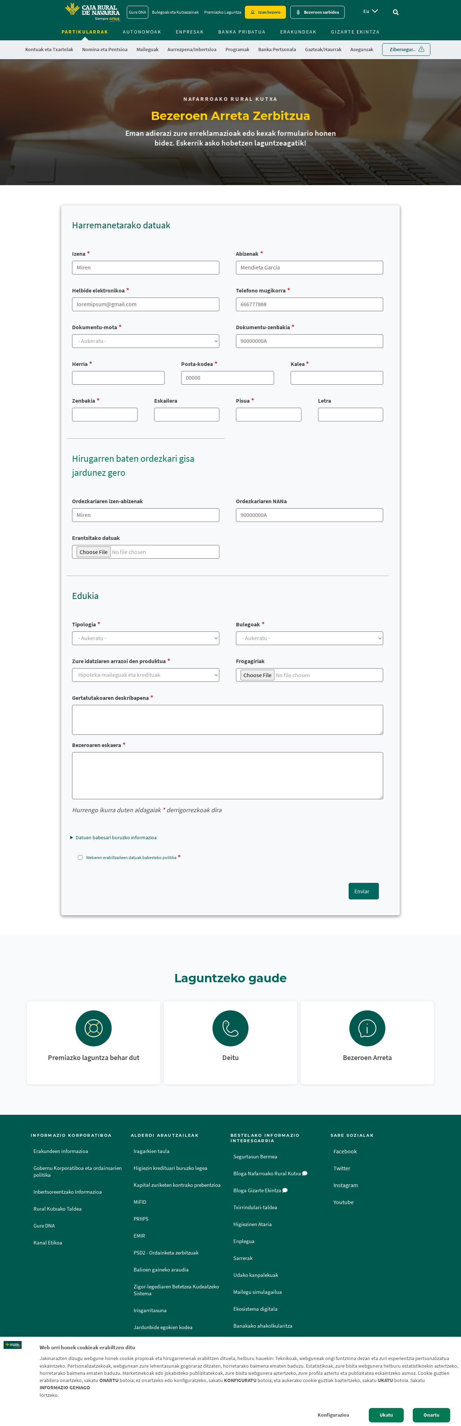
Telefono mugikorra (261, 290)
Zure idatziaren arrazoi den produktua (119, 661)
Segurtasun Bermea (255, 1156)
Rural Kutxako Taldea (57, 1209)
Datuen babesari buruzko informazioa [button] (116, 837)
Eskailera (165, 400)
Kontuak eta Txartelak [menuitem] (49, 49)
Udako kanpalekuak (255, 1275)
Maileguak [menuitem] (147, 49)
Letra (324, 400)
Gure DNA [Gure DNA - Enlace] (137, 12)
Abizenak (247, 253)
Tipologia (84, 624)
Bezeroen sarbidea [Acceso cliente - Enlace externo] (321, 12)
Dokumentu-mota (94, 327)
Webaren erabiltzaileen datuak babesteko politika (131, 857)
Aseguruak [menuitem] (361, 49)
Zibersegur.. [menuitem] (403, 49)
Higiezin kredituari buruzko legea (170, 1168)
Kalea (298, 363)
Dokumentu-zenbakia (263, 327)
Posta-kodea (197, 363)
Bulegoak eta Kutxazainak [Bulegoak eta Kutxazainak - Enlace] (175, 12)
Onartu (431, 1415)
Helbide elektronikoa (98, 290)
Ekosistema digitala (255, 1309)
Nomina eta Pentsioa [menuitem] (104, 49)
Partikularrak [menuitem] (85, 31)
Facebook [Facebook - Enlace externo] (345, 1151)
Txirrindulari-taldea (255, 1207)
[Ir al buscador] (396, 12)
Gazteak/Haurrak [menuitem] (323, 49)
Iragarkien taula (152, 1151)
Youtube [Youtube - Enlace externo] (344, 1202)
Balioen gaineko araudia (161, 1269)
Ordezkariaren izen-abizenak (107, 501)
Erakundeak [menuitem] (298, 31)
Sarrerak (242, 1258)
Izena (78, 253)
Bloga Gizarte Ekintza (260, 1190)
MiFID (140, 1202)
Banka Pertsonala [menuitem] (277, 49)
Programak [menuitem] (237, 49)
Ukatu (386, 1415)
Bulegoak (248, 624)
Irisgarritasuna (150, 1310)
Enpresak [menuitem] (190, 31)
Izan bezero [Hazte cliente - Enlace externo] (269, 12)
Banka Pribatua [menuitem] (242, 31)
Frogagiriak (250, 661)
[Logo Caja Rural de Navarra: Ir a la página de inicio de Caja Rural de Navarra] (92, 12)
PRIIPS (141, 1219)
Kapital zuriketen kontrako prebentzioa (177, 1185)
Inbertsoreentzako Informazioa (67, 1192)
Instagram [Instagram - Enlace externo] (346, 1185)
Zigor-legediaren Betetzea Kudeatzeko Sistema (176, 1290)
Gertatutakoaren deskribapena (110, 697)
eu (366, 11)
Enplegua (244, 1241)
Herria (80, 363)
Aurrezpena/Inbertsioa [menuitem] (191, 49)
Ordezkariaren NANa (261, 501)
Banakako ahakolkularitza (262, 1326)
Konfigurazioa (333, 1415)
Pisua (243, 400)
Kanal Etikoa (47, 1242)
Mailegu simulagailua (257, 1292)
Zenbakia (83, 400)
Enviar (362, 891)
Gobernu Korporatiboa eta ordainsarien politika (77, 1171)
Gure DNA (44, 1225)
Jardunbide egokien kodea (163, 1327)
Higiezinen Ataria (252, 1224)
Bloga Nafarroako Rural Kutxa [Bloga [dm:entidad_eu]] (270, 1173)
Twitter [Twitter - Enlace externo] (342, 1168)
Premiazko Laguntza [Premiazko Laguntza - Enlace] (222, 12)
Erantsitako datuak (96, 537)
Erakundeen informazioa (60, 1151)
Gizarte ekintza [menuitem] (355, 31)
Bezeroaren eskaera (96, 744)
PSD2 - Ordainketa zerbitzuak (166, 1253)
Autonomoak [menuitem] (142, 31)
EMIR (139, 1236)
